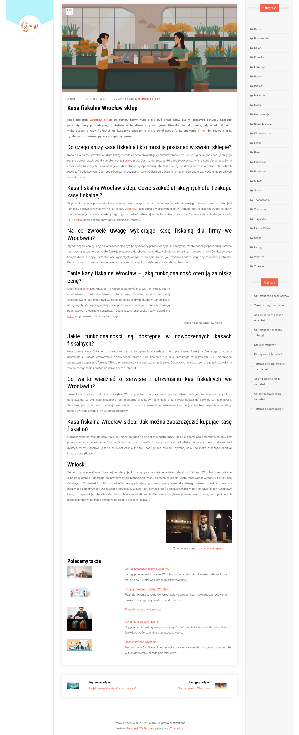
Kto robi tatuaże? (265, 345)
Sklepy (155, 98)
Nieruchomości (263, 124)
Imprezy (259, 86)
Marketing (260, 95)
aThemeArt (176, 728)
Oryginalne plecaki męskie (142, 621)
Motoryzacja (261, 114)
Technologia (262, 200)
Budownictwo (262, 38)
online (78, 220)
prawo (128, 160)
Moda (257, 105)
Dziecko (259, 57)
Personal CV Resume (140, 728)
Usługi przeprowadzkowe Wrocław (147, 569)
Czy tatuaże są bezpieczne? (271, 296)
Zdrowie (259, 266)
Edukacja (259, 67)
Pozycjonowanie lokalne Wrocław (147, 589)
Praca (257, 143)
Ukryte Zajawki (263, 228)
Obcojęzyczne (263, 133)
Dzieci (258, 48)
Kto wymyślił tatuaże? (268, 354)
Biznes (258, 29)
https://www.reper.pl (210, 548)
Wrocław (96, 119)
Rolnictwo (260, 171)
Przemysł (260, 162)
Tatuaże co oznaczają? (268, 408)
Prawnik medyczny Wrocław (143, 609)
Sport (257, 190)
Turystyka (260, 219)
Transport (260, 209)
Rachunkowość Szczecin (141, 642)
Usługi (143, 98)
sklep (108, 119)
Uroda (257, 238)
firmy (202, 130)
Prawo (257, 152)
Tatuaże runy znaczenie (269, 305)
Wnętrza (259, 257)
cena (86, 288)
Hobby (258, 76)
